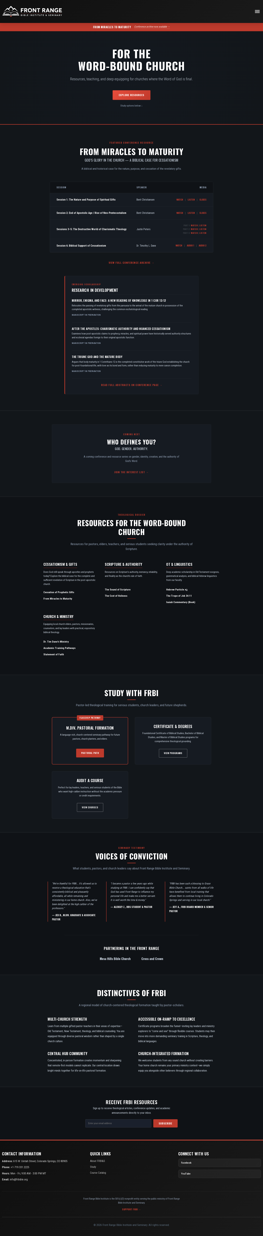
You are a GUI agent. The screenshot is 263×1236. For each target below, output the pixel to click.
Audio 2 (202, 245)
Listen (191, 199)
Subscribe (165, 1123)
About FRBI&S (97, 1161)
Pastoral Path (90, 753)
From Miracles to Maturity (57, 598)
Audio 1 (190, 245)
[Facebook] (219, 1163)
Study (93, 1166)
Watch (179, 199)
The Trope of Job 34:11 (179, 595)
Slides (202, 199)
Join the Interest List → (131, 472)
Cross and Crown (152, 958)
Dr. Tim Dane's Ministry (56, 641)
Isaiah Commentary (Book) (180, 602)
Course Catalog (98, 1172)
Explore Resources (131, 95)
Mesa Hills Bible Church (115, 958)
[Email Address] (118, 1123)
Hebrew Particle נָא (176, 589)
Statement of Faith (53, 654)
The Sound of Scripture (117, 589)
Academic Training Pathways (59, 648)
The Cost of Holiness (116, 595)
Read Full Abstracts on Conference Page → (131, 385)
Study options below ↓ (131, 105)
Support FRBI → (131, 1209)
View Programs (173, 753)
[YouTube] (219, 1174)
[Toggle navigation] (257, 11)
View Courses (90, 807)
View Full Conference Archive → (131, 262)
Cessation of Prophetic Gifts (58, 592)
